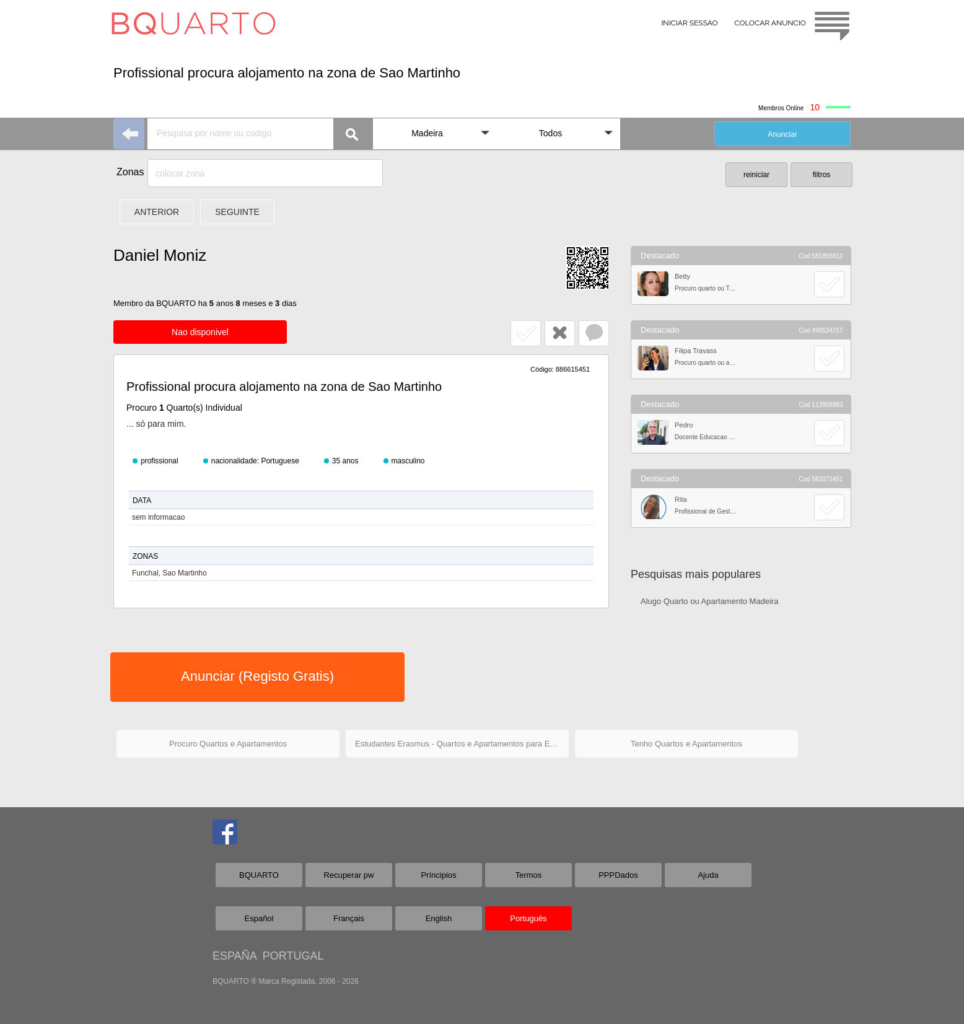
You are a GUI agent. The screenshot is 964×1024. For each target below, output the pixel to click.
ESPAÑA (234, 956)
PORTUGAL (293, 956)
